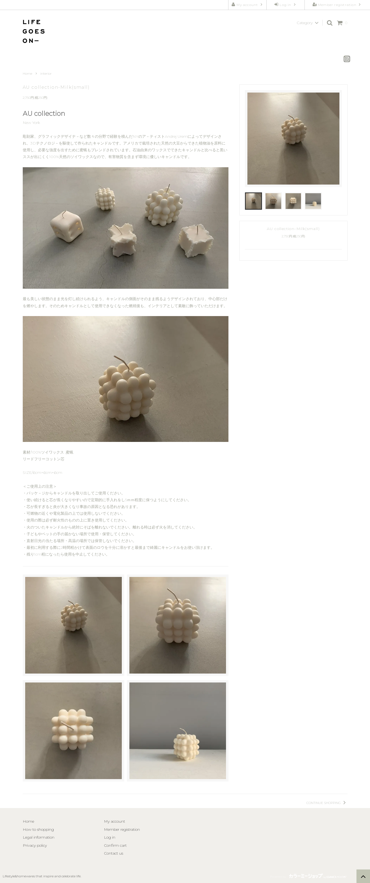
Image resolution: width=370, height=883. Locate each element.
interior (46, 73)
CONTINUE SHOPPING (327, 803)
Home (27, 73)
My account (247, 4)
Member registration (337, 4)
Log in (285, 4)
